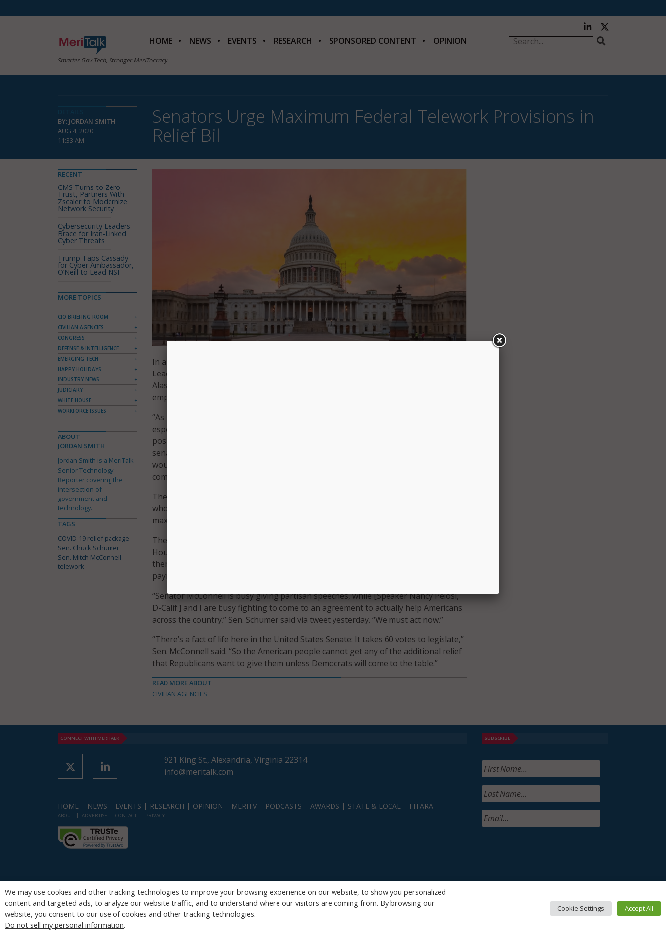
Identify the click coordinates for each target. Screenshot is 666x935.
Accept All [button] (639, 908)
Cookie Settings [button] (580, 908)
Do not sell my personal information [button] (64, 925)
